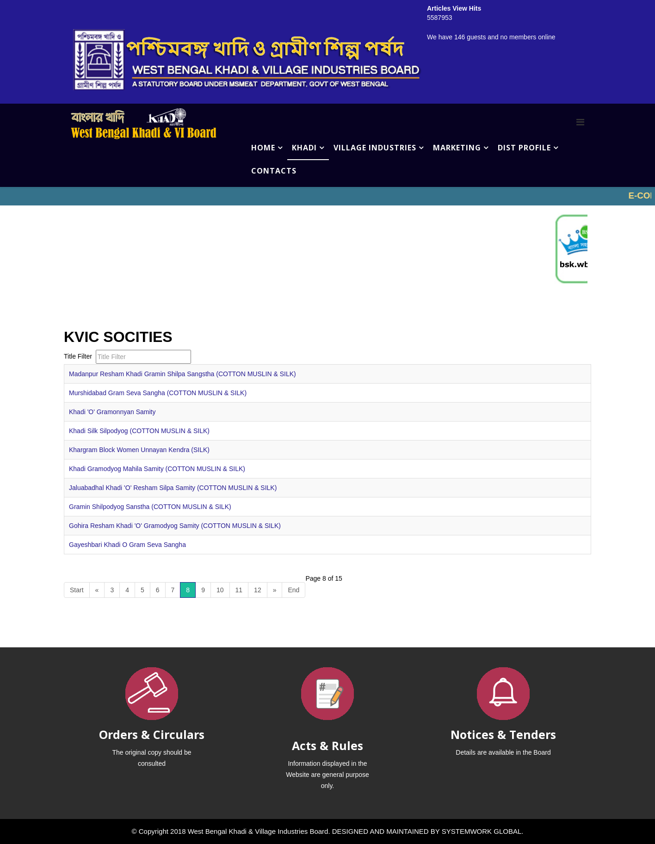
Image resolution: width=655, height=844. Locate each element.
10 (220, 590)
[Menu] (580, 122)
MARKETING (457, 148)
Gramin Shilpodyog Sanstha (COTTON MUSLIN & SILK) (150, 506)
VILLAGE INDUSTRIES (375, 148)
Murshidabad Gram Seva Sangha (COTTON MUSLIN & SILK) (158, 393)
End (293, 590)
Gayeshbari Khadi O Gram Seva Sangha (127, 544)
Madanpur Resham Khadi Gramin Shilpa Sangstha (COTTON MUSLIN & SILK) (182, 374)
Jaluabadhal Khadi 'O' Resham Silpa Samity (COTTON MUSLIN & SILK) (173, 487)
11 (239, 590)
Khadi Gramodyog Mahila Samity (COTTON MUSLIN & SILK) (157, 468)
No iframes (327, 196)
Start (77, 590)
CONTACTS (274, 171)
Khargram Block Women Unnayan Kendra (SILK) (139, 449)
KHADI (304, 148)
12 (257, 590)
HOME (263, 148)
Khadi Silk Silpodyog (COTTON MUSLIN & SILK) (139, 430)
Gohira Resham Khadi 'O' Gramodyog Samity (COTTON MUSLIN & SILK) (175, 525)
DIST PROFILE (524, 148)
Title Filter (79, 356)
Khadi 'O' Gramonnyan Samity (112, 412)
